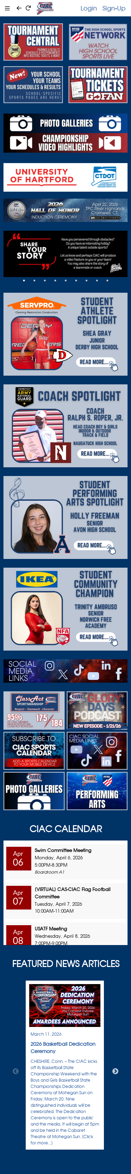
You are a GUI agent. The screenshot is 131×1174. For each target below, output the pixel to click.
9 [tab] (107, 280)
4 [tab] (55, 280)
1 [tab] (24, 280)
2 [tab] (34, 280)
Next (115, 1071)
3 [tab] (44, 280)
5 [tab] (65, 280)
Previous (15, 1071)
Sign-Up (114, 8)
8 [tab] (96, 280)
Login (89, 8)
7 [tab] (86, 280)
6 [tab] (76, 280)
